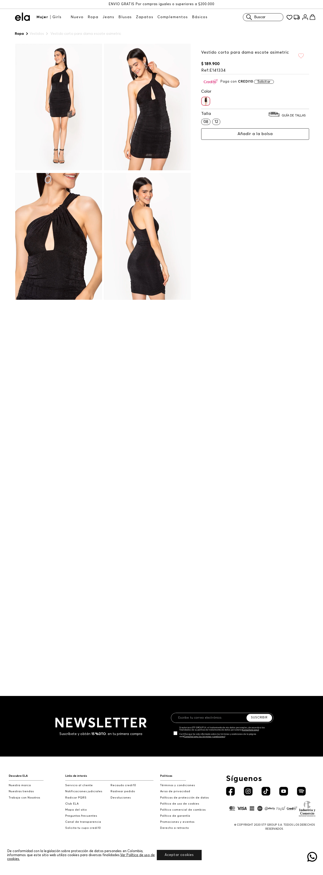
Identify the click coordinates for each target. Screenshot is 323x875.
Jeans (108, 17)
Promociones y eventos (177, 821)
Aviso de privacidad (175, 791)
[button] (205, 101)
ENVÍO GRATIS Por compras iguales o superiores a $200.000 (161, 4)
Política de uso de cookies (179, 803)
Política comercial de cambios (183, 809)
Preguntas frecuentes (81, 815)
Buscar (254, 17)
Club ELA (72, 803)
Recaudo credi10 (123, 785)
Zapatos (144, 17)
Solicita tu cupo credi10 (83, 828)
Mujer (42, 17)
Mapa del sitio (76, 809)
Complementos (172, 17)
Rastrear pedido (123, 791)
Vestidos (37, 33)
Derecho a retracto (174, 828)
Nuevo (77, 17)
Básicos (200, 17)
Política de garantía (175, 815)
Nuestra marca (20, 785)
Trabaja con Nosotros (24, 797)
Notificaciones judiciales (83, 791)
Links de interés (76, 775)
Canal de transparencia (83, 821)
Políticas (166, 775)
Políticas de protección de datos (184, 797)
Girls (57, 17)
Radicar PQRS (76, 797)
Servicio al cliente (79, 785)
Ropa (93, 17)
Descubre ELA (18, 775)
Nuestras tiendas (21, 791)
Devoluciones (121, 797)
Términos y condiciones (177, 785)
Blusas (125, 17)
